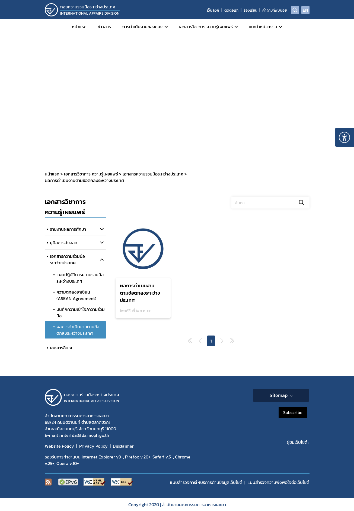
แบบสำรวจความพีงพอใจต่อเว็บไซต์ (278, 482)
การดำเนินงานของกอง (142, 26)
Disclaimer (123, 446)
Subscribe (292, 412)
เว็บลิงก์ (213, 10)
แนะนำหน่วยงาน (263, 26)
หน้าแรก (79, 26)
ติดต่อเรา (231, 10)
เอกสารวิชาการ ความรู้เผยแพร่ (206, 26)
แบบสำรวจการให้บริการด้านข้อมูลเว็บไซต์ (206, 482)
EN (305, 10)
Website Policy (59, 446)
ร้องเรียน (250, 10)
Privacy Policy (93, 446)
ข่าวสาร (104, 26)
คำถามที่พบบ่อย (274, 10)
